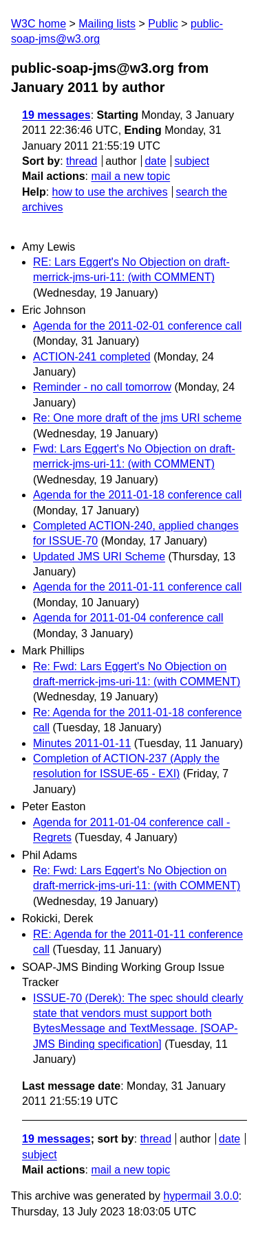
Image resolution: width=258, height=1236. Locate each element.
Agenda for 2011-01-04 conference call (128, 617)
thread (81, 161)
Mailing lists (107, 24)
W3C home (38, 24)
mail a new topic (130, 176)
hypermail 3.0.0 (200, 1196)
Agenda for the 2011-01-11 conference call (137, 587)
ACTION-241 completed (92, 357)
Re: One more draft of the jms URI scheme (137, 418)
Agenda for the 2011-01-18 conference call (137, 495)
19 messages (56, 115)
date (155, 161)
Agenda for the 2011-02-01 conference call (137, 326)
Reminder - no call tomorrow (102, 387)
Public (163, 24)
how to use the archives (110, 192)
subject (191, 161)
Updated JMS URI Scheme (99, 556)
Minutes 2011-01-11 (82, 743)
